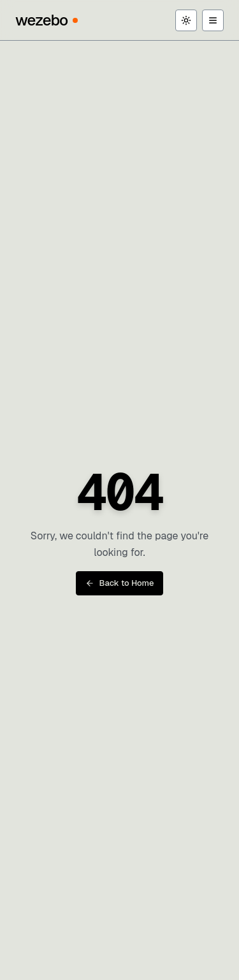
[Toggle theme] (186, 20)
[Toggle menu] (213, 20)
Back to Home (119, 583)
